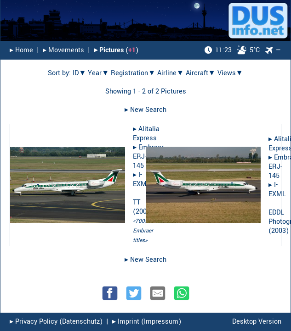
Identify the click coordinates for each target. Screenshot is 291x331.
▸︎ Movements (63, 50)
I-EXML (141, 179)
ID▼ (79, 73)
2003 (278, 231)
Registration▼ (133, 73)
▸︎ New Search (145, 110)
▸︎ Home (21, 50)
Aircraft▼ (201, 73)
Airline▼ (170, 73)
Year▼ (98, 73)
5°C (232, 50)
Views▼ (230, 73)
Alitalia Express (146, 133)
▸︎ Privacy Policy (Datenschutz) (56, 321)
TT (136, 202)
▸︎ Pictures (109, 50)
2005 (143, 211)
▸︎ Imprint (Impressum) (146, 321)
